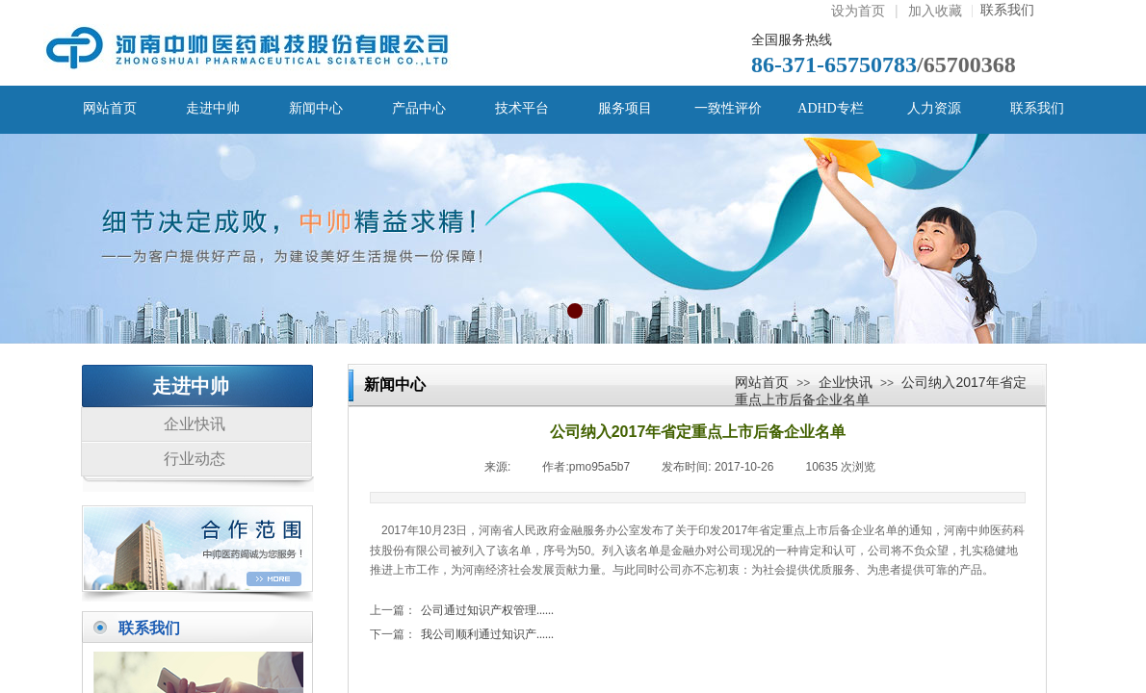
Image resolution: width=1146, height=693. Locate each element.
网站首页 (762, 382)
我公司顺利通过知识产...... (462, 635)
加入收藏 (935, 11)
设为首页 (858, 11)
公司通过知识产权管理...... (462, 611)
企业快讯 (846, 382)
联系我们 (1002, 10)
